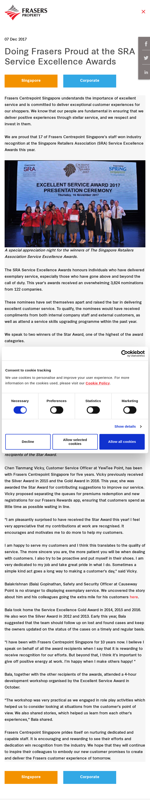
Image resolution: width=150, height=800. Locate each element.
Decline (28, 442)
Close (143, 14)
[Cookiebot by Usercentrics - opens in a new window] (124, 353)
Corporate (89, 81)
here (134, 597)
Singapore (31, 81)
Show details (125, 427)
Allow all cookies (122, 442)
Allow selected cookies (75, 442)
